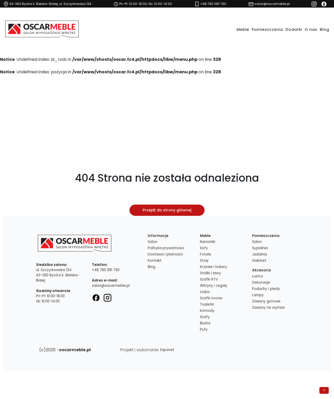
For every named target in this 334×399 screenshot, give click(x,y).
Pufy (204, 329)
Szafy (205, 316)
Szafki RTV (209, 279)
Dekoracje (261, 282)
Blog (324, 29)
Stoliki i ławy (210, 273)
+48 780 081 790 (106, 269)
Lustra (257, 276)
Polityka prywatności (166, 248)
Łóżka (205, 291)
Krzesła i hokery (213, 266)
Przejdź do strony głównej (167, 210)
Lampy (258, 295)
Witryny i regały (213, 285)
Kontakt (155, 260)
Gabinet (259, 260)
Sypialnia (260, 248)
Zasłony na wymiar (268, 307)
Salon (152, 241)
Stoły (204, 260)
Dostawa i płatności (165, 254)
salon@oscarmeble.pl (111, 285)
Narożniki (207, 241)
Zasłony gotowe (266, 301)
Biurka (205, 323)
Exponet (167, 349)
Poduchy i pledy (266, 288)
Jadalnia (259, 254)
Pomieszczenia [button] (267, 29)
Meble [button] (243, 29)
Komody (207, 310)
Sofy (204, 248)
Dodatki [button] (294, 29)
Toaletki (207, 304)
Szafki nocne (211, 298)
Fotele (205, 254)
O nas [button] (311, 29)
